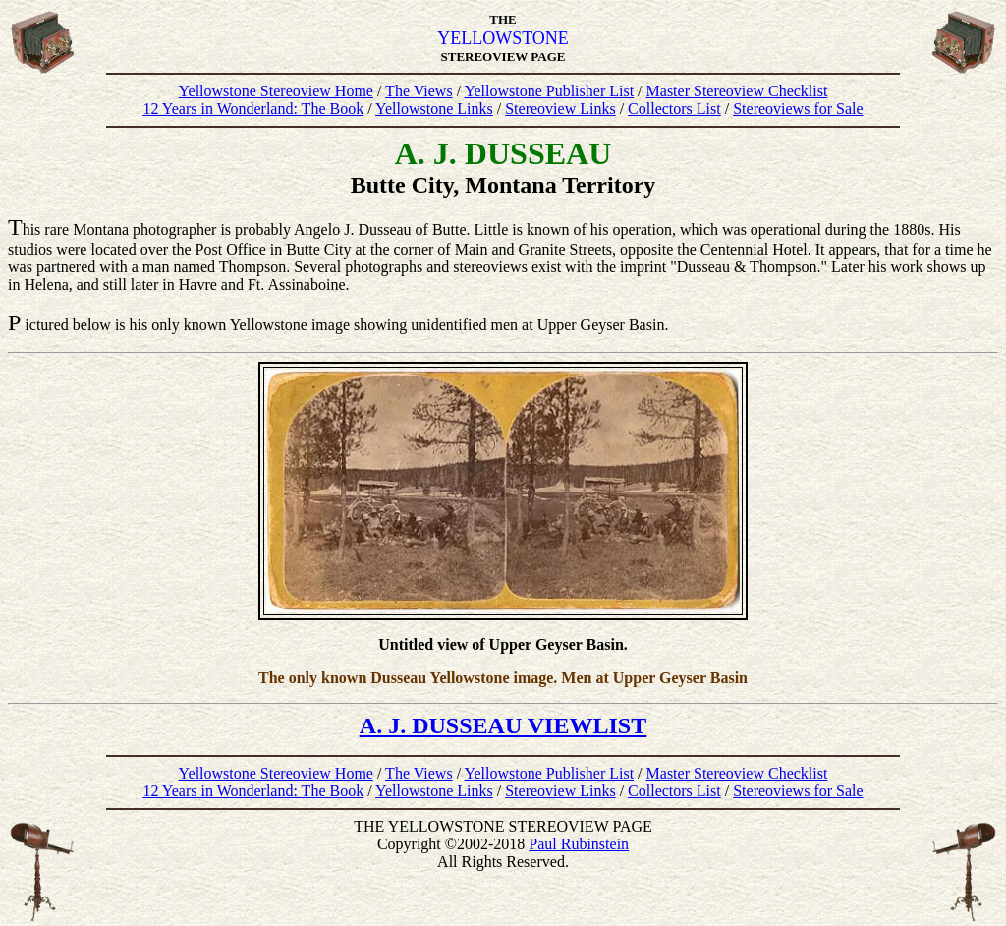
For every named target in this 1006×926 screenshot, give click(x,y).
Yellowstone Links (434, 108)
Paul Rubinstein (579, 844)
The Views (419, 91)
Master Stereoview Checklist (737, 91)
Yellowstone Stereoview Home (276, 91)
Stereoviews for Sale (798, 108)
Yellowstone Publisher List (549, 91)
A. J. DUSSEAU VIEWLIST (503, 725)
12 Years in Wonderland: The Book (252, 108)
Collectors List (674, 108)
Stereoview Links (560, 108)
